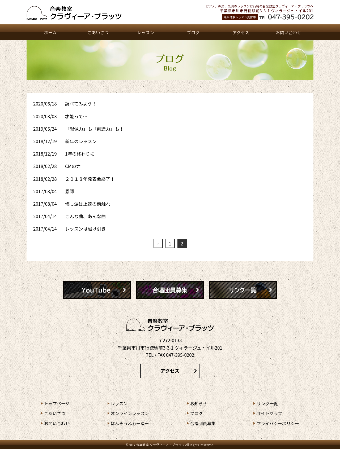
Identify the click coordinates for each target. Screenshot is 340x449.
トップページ (57, 403)
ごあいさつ (98, 32)
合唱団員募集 (203, 423)
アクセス (240, 32)
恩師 (69, 191)
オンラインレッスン (130, 413)
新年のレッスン (81, 141)
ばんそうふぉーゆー (130, 423)
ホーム (50, 32)
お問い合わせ (288, 32)
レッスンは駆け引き (85, 228)
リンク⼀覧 (267, 403)
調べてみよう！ (80, 103)
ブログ (193, 32)
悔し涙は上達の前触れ (87, 203)
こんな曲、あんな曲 (85, 216)
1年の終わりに (80, 153)
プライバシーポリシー (278, 423)
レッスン (145, 32)
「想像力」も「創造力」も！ (94, 128)
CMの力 (73, 166)
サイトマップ (269, 413)
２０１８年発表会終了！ (90, 178)
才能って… (76, 116)
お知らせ (198, 403)
